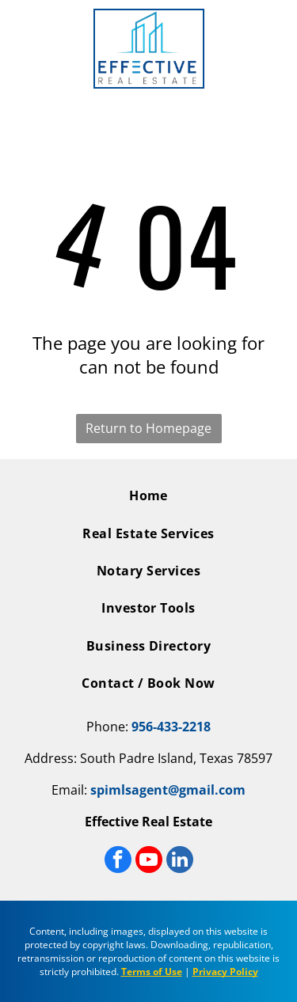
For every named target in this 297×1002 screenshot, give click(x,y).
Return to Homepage (148, 428)
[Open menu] (22, 49)
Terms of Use (151, 971)
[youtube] (148, 861)
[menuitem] (148, 501)
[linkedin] (179, 861)
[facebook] (118, 861)
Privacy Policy (225, 971)
